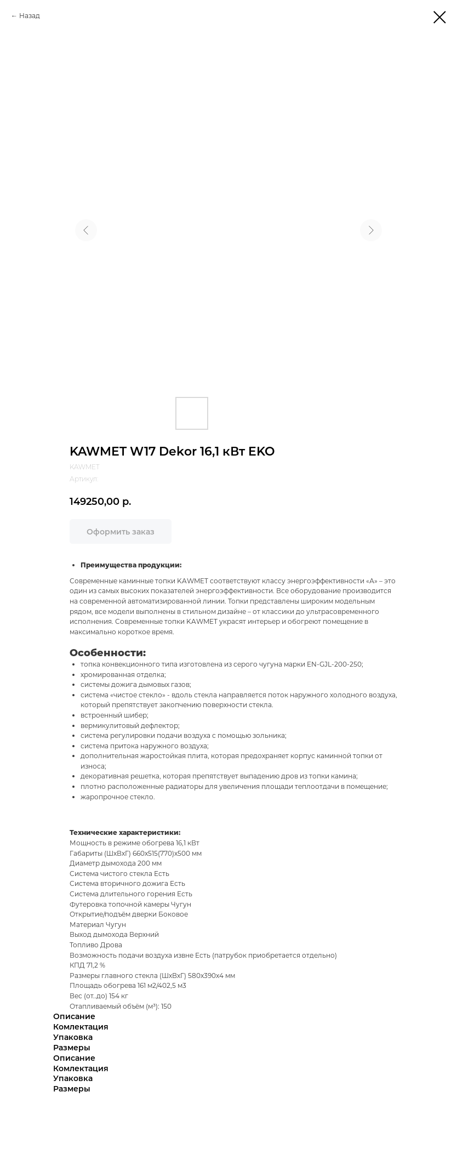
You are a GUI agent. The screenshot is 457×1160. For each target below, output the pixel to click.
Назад (29, 16)
